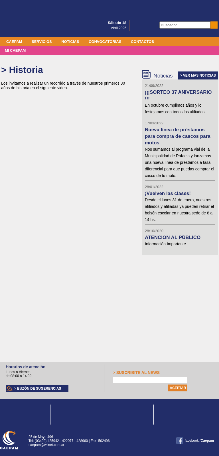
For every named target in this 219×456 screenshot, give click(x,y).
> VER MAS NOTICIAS (198, 75)
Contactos (142, 41)
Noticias (70, 41)
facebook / (199, 441)
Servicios (42, 41)
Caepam (14, 41)
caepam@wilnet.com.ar (46, 445)
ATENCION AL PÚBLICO (172, 237)
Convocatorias (105, 41)
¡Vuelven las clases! (168, 193)
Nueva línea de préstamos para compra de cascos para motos (177, 136)
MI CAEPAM (15, 50)
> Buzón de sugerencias (37, 389)
